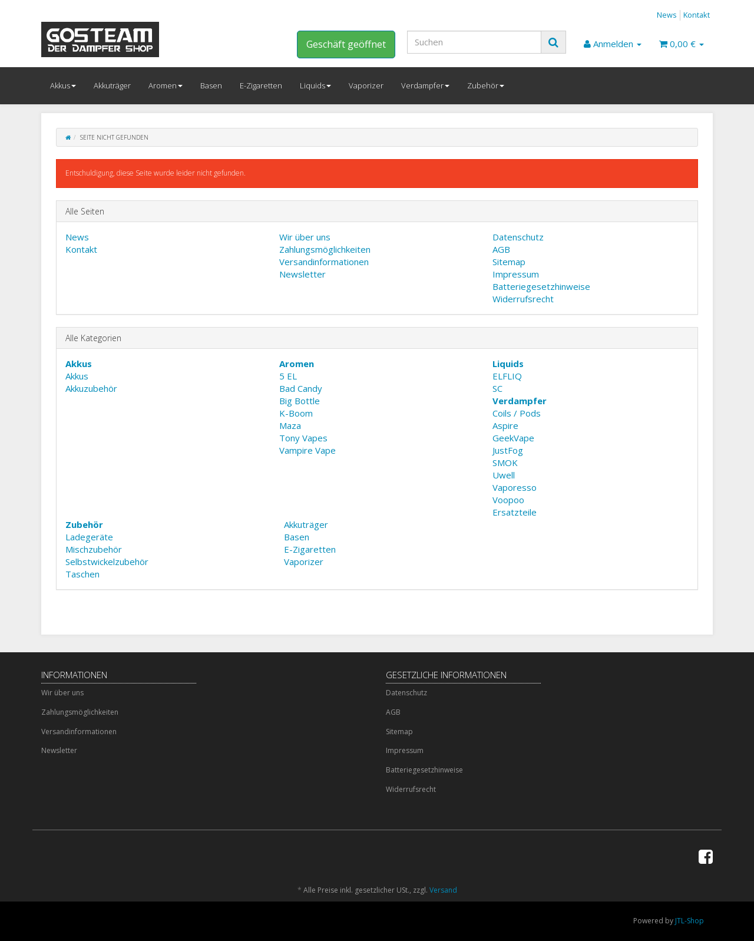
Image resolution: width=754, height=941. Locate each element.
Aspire (505, 425)
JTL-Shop (689, 921)
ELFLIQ (507, 376)
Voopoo (508, 500)
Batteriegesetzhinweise (541, 286)
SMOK (505, 462)
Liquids (315, 85)
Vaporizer (366, 85)
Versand (443, 890)
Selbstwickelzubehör (106, 561)
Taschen (82, 574)
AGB (501, 249)
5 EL (288, 376)
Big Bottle (299, 401)
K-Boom (296, 413)
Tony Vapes (303, 438)
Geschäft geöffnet (346, 44)
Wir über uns (304, 237)
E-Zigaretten (261, 85)
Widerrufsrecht (523, 299)
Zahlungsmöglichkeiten (325, 249)
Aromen (165, 85)
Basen (211, 85)
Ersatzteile (514, 512)
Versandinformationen (324, 262)
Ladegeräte (89, 537)
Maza (290, 425)
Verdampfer (425, 85)
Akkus (63, 85)
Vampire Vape (307, 450)
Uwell (503, 475)
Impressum (515, 274)
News (667, 14)
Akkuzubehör (91, 388)
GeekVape (513, 438)
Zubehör (485, 85)
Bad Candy (300, 388)
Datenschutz (518, 237)
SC (497, 388)
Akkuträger (112, 85)
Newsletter (302, 274)
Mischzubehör (93, 549)
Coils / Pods (516, 413)
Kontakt (696, 14)
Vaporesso (514, 487)
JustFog (507, 450)
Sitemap (508, 262)
